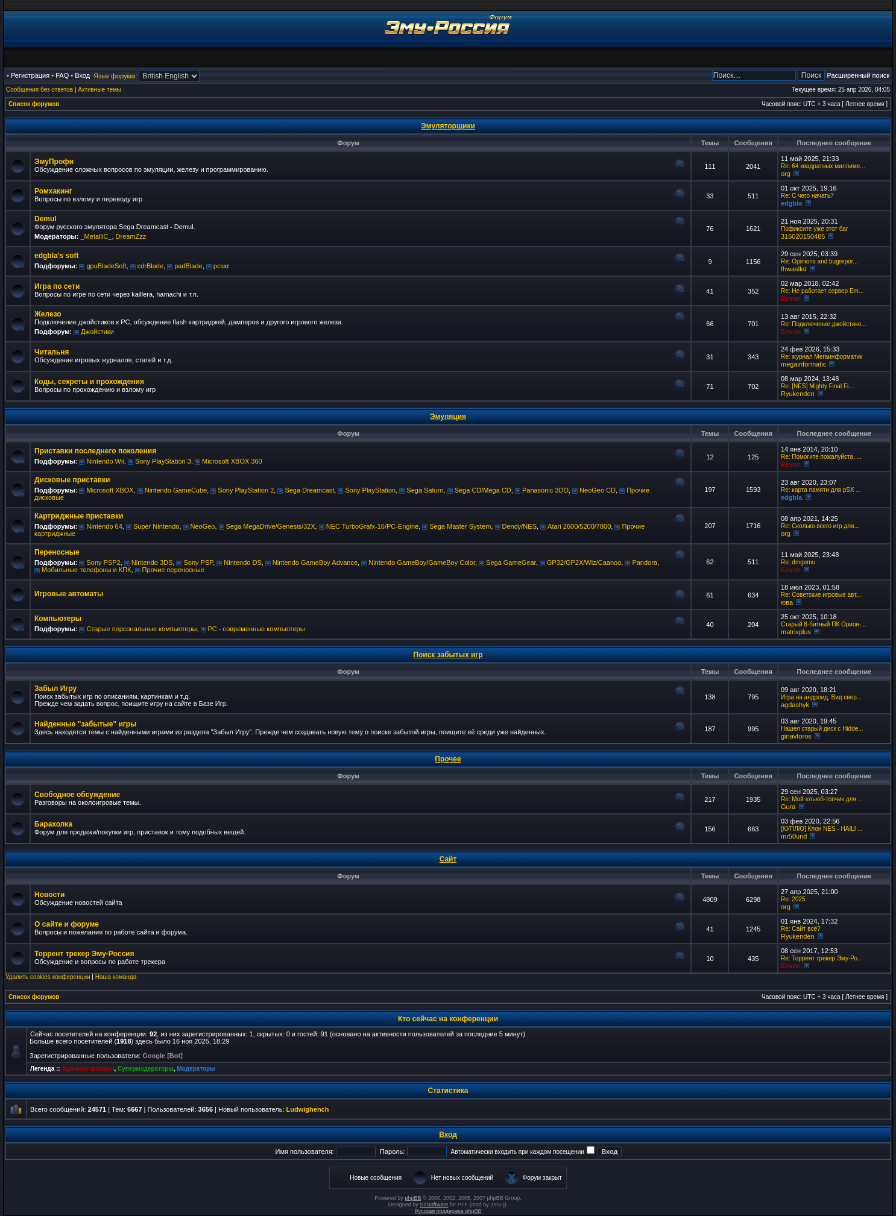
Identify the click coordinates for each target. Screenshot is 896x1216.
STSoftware (434, 1205)
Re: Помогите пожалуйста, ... (821, 456)
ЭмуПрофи (54, 161)
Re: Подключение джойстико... (823, 324)
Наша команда (116, 977)
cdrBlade (150, 265)
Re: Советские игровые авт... (821, 594)
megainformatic (803, 364)
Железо (48, 314)
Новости (49, 894)
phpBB (413, 1198)
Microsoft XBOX (109, 490)
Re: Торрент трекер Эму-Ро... (821, 958)
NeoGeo (203, 526)
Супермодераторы (146, 1068)
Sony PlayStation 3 (163, 461)
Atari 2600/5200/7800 (579, 526)
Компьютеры (57, 618)
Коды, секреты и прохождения (89, 381)
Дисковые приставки (72, 480)
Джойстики (97, 331)
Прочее (448, 759)
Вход (82, 75)
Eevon (791, 298)
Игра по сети (57, 286)
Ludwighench (307, 1109)
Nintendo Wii (105, 461)
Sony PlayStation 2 (246, 490)
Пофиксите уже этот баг (814, 228)
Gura (788, 806)
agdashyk (795, 704)
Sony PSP (198, 562)
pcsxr (221, 265)
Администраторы (88, 1068)
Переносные (57, 552)
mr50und (794, 836)
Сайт (448, 859)
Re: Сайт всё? (801, 928)
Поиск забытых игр (447, 655)
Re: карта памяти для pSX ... (821, 490)
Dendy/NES (519, 526)
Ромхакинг (53, 191)
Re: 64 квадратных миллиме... (823, 166)
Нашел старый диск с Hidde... (822, 728)
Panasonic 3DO (545, 490)
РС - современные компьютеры (256, 628)
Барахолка (53, 824)
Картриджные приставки (78, 516)
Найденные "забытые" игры (85, 724)
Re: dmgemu (798, 562)
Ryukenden (798, 393)
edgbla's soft (56, 255)
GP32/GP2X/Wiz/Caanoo (584, 562)
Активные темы (99, 89)
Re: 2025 (793, 899)
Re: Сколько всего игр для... (820, 526)
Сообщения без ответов (39, 89)
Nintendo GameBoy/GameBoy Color (421, 562)
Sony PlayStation (370, 490)
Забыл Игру (55, 688)
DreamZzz (131, 236)
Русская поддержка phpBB (448, 1211)
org (785, 173)
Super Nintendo (156, 526)
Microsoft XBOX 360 (232, 461)
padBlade (188, 265)
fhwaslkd (794, 268)
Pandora (644, 562)
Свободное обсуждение (77, 794)
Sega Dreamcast (309, 490)
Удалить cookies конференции (47, 977)
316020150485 (803, 236)
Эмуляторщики (448, 126)
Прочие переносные (173, 569)
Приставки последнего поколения (95, 451)
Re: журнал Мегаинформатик (822, 356)
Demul (45, 219)
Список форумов (34, 104)
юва (787, 602)
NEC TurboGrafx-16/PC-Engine (372, 526)
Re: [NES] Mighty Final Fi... (817, 386)
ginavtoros (796, 736)
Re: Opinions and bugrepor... (819, 261)
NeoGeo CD (597, 490)
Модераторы (196, 1068)
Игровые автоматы (68, 594)
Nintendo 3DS (152, 562)
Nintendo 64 (104, 526)
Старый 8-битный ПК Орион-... (823, 624)
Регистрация (30, 75)
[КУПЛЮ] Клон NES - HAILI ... (822, 828)
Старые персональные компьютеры (141, 628)
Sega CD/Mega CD (483, 490)
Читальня (51, 352)
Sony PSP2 (103, 562)
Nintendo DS (242, 562)
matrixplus (796, 631)
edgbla (791, 203)
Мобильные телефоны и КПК (86, 569)
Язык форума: (115, 76)
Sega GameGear (511, 562)
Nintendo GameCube (176, 490)
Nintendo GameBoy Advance (315, 562)
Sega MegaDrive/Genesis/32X (270, 526)
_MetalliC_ (96, 236)
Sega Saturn (424, 490)
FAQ (62, 75)
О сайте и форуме (66, 924)
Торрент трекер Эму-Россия (84, 954)
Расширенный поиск (858, 75)
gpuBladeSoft (106, 265)
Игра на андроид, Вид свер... (821, 697)
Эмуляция (448, 416)
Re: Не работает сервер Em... (822, 291)
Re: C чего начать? (807, 195)
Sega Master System (460, 526)
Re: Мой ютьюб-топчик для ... (822, 799)
